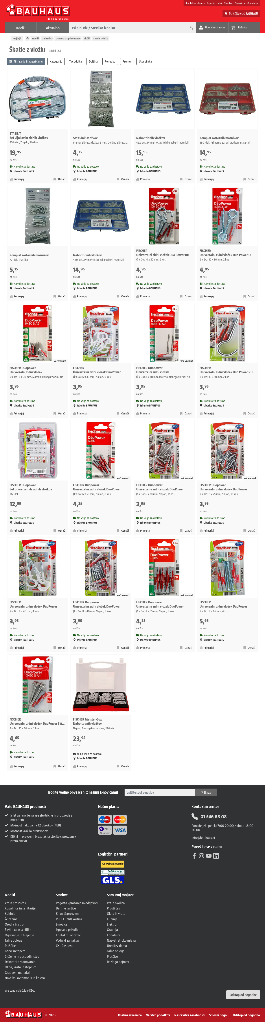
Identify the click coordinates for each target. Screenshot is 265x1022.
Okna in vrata (116, 913)
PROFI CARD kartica (69, 919)
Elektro (111, 924)
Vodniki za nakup (67, 940)
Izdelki (21, 27)
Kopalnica (114, 935)
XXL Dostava (64, 945)
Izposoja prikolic (67, 929)
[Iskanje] (190, 27)
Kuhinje (10, 913)
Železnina (47, 38)
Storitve (228, 2)
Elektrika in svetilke (18, 929)
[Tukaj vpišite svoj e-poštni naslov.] (160, 792)
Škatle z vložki (100, 38)
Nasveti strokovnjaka (121, 940)
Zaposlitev (240, 2)
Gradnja (112, 929)
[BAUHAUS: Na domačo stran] (38, 12)
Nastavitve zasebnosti (189, 1015)
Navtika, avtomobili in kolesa (25, 978)
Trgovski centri (214, 2)
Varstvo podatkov (158, 1015)
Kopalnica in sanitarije (20, 908)
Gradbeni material (17, 972)
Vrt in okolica (116, 903)
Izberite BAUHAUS (22, 171)
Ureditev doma (117, 945)
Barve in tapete (15, 951)
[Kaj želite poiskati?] (127, 27)
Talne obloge (13, 940)
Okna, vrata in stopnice (20, 967)
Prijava (206, 792)
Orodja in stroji (15, 924)
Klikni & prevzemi (67, 913)
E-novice (61, 924)
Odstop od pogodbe (243, 994)
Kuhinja (112, 919)
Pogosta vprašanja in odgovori (77, 903)
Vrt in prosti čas (15, 903)
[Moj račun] (212, 27)
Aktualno (53, 27)
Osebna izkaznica (130, 1015)
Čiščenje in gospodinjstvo (22, 956)
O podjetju (252, 2)
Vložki (87, 38)
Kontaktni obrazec (195, 2)
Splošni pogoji (218, 1015)
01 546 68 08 (209, 816)
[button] (28, 895)
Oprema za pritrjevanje (68, 38)
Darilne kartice (66, 908)
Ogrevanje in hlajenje (19, 935)
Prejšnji (17, 38)
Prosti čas (113, 908)
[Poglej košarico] (244, 27)
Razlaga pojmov (118, 961)
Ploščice (10, 945)
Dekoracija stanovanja (20, 961)
